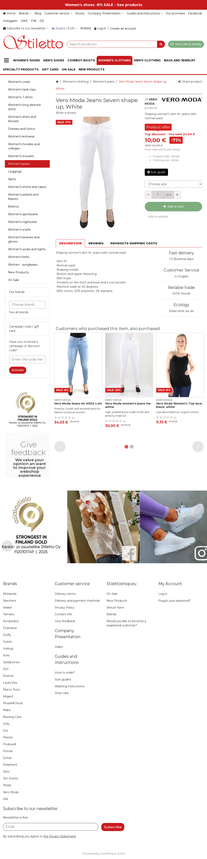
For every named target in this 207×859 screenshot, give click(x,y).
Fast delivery (181, 252)
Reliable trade (181, 287)
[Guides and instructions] (144, 13)
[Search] (161, 44)
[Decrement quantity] (148, 195)
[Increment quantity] (177, 195)
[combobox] (116, 44)
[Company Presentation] (105, 13)
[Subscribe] (112, 827)
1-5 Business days (181, 259)
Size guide (156, 172)
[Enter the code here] (27, 359)
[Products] (6, 60)
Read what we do (181, 311)
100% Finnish (181, 293)
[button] (66, 113)
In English (181, 276)
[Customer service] (58, 13)
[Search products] (116, 44)
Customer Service (181, 270)
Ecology (181, 304)
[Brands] (25, 13)
